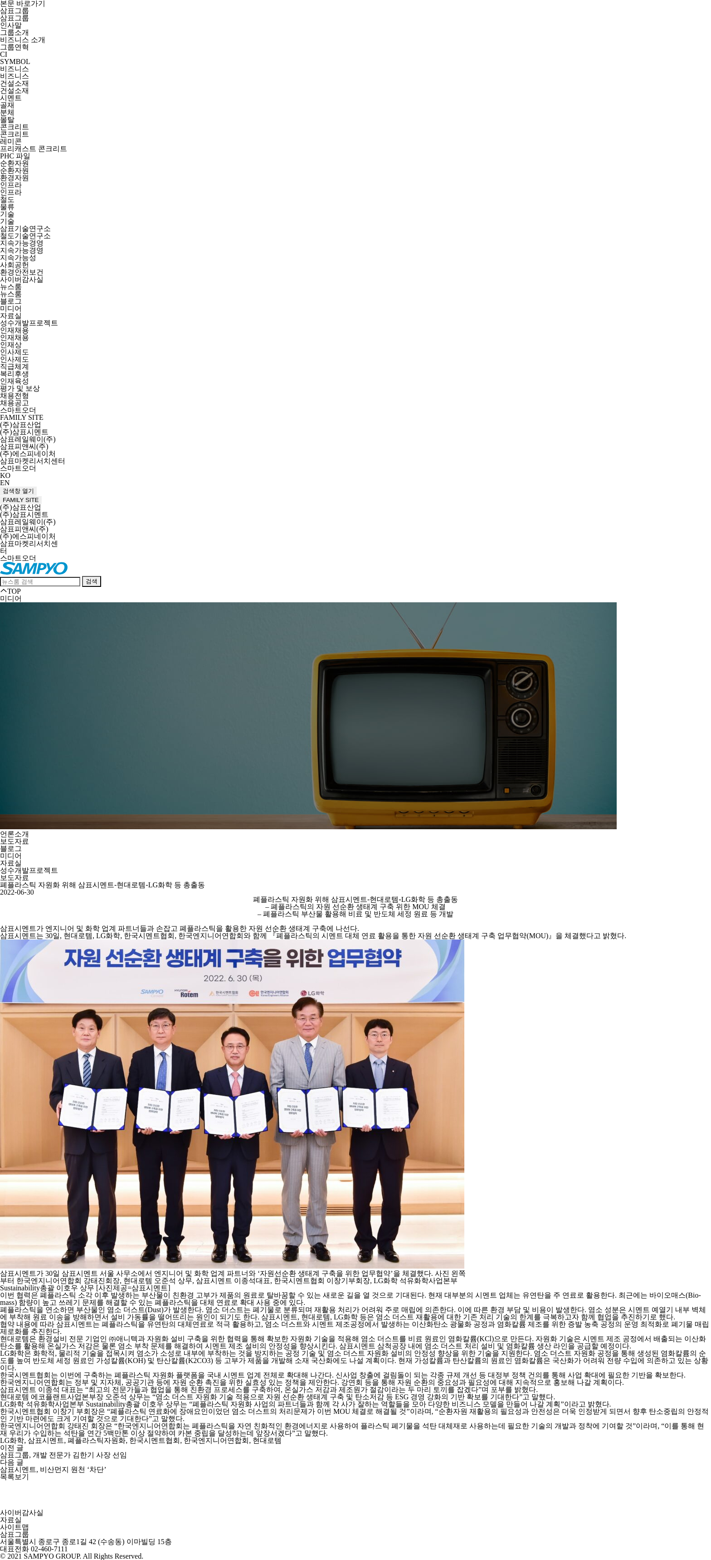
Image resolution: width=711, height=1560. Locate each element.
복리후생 (14, 374)
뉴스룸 (11, 286)
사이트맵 (14, 1527)
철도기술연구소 (25, 236)
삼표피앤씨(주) (24, 446)
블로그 (11, 301)
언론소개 (14, 834)
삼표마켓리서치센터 (32, 461)
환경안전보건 (22, 272)
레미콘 (11, 141)
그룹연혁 (14, 47)
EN (5, 483)
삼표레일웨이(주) (28, 439)
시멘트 (11, 98)
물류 (7, 207)
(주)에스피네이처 (28, 454)
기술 (7, 214)
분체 (7, 112)
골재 (7, 105)
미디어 (11, 308)
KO (5, 475)
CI (3, 54)
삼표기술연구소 (25, 228)
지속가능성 (18, 257)
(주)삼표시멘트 (24, 432)
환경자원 (14, 178)
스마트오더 (18, 410)
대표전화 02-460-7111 (34, 1549)
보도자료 (14, 841)
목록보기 (14, 1477)
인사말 (11, 25)
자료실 (11, 316)
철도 (7, 199)
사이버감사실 (22, 279)
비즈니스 (14, 69)
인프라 (11, 185)
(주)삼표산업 (20, 424)
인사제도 (14, 352)
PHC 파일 (15, 156)
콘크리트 (14, 127)
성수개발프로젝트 (29, 323)
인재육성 (14, 381)
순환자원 (14, 163)
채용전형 (14, 395)
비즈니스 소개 (22, 40)
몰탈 (7, 119)
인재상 (11, 345)
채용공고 (14, 403)
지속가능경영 (22, 243)
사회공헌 (14, 265)
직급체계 (14, 366)
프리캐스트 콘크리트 (33, 149)
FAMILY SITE (22, 417)
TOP (10, 591)
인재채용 (14, 330)
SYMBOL (15, 61)
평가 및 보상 (20, 388)
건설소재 (14, 83)
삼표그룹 (14, 11)
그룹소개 (14, 32)
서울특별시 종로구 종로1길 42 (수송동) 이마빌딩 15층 (86, 1541)
